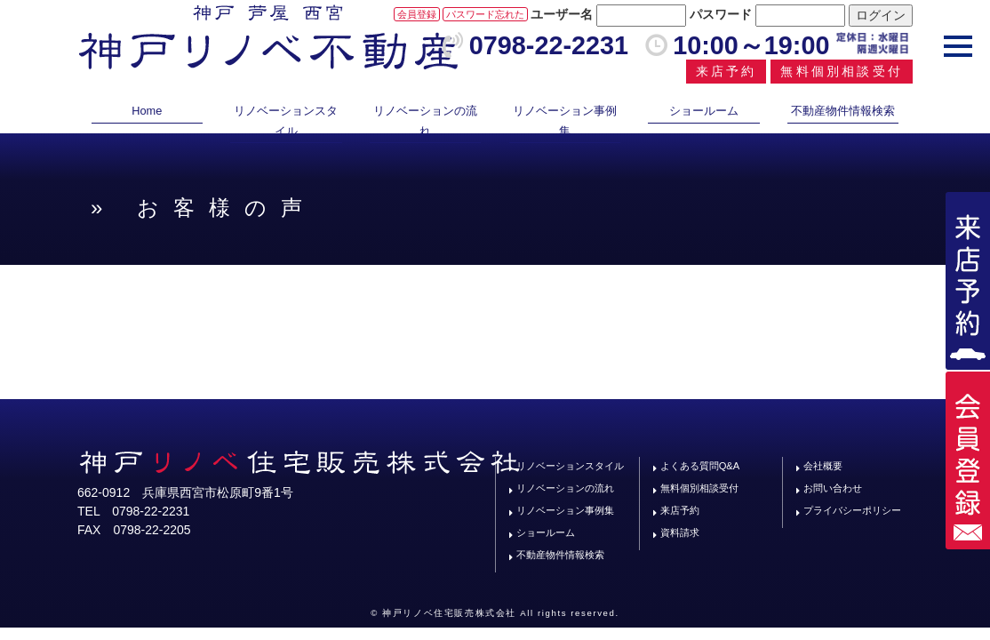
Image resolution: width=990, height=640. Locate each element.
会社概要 (822, 465)
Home (147, 110)
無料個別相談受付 (841, 71)
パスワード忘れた (485, 14)
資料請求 (679, 532)
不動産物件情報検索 (843, 110)
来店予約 (726, 71)
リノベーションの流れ (425, 120)
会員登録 (416, 14)
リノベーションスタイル (286, 120)
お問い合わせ (832, 488)
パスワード (721, 14)
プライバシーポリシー (852, 510)
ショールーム (704, 110)
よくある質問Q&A (700, 465)
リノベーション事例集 (565, 120)
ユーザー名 (562, 14)
